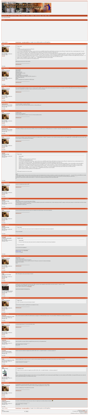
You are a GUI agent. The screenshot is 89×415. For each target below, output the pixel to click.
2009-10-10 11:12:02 (5, 151)
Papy (3, 367)
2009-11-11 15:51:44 (5, 224)
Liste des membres (13, 15)
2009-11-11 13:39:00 (5, 208)
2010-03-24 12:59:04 (5, 398)
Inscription (27, 15)
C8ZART (3, 153)
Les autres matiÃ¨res (26, 42)
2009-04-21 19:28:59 (5, 43)
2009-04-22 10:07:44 (5, 135)
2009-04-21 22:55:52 (5, 110)
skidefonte (4, 340)
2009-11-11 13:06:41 (5, 198)
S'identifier (32, 15)
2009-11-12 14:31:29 (5, 272)
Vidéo (49, 15)
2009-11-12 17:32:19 (5, 282)
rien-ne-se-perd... (5, 284)
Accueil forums (4, 15)
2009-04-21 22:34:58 (5, 102)
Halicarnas (4, 315)
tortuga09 (4, 237)
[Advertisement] (43, 31)
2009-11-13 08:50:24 (5, 297)
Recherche (23, 15)
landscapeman (5, 104)
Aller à (15, 411)
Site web (3, 55)
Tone (3, 45)
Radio (46, 15)
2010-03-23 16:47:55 (5, 357)
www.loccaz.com (18, 64)
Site (8, 15)
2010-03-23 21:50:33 (5, 382)
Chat (43, 15)
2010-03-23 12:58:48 (5, 338)
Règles (19, 15)
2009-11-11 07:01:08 (5, 182)
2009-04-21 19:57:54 (5, 86)
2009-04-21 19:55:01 (5, 68)
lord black (4, 350)
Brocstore (30, 286)
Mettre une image (38, 15)
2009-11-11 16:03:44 (5, 235)
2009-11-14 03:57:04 (5, 322)
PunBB (83, 410)
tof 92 (3, 359)
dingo (3, 273)
